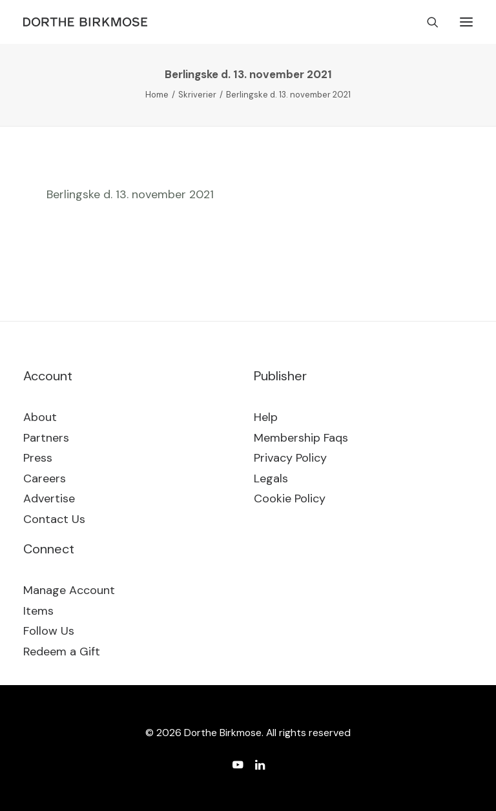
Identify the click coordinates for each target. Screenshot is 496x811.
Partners (46, 438)
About (40, 417)
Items (38, 611)
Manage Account (69, 590)
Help (266, 417)
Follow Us (48, 631)
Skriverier (197, 94)
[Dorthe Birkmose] (87, 21)
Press (37, 458)
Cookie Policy (290, 498)
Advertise (49, 498)
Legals (271, 478)
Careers (44, 478)
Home (157, 94)
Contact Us (54, 519)
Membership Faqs (301, 438)
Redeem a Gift (61, 651)
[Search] (427, 22)
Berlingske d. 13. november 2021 (130, 194)
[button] (466, 22)
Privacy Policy (290, 458)
